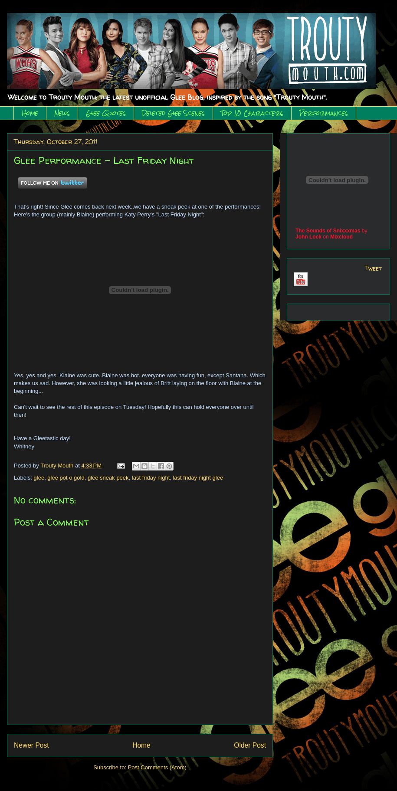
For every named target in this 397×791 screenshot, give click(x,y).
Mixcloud (341, 237)
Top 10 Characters (252, 113)
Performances (323, 113)
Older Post (250, 745)
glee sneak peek (108, 477)
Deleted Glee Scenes (173, 113)
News (62, 113)
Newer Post (31, 745)
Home (30, 113)
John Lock (308, 237)
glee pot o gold (65, 477)
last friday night (151, 477)
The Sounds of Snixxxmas (327, 231)
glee (39, 477)
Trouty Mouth (57, 465)
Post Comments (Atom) (157, 767)
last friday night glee (198, 477)
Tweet (373, 268)
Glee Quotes (106, 113)
